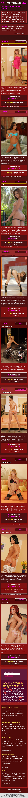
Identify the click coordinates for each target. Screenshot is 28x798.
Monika (4, 42)
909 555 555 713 (14, 375)
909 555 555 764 (14, 657)
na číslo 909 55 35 (14, 103)
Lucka (4, 389)
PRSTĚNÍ (8, 28)
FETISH (13, 28)
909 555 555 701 (14, 97)
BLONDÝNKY (19, 28)
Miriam (4, 600)
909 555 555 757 (14, 237)
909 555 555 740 (14, 167)
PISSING (10, 30)
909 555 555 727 (14, 515)
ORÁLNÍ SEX (18, 26)
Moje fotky (21, 41)
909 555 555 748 (14, 585)
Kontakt (22, 33)
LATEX (3, 28)
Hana (3, 459)
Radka (4, 323)
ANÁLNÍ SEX (11, 26)
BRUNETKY (5, 30)
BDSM (22, 26)
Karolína (5, 252)
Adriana (5, 112)
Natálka (5, 529)
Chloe (4, 182)
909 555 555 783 (14, 309)
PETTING (15, 30)
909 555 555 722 (14, 445)
